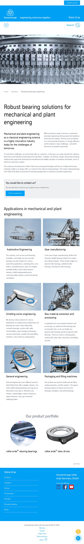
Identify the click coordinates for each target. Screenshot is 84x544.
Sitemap (42, 528)
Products (7, 477)
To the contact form (15, 193)
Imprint (42, 531)
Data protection (42, 536)
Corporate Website (62, 483)
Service (7, 488)
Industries (14, 92)
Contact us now (72, 3)
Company (7, 499)
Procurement (8, 493)
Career (6, 510)
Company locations (10, 504)
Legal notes (42, 534)
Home (6, 92)
